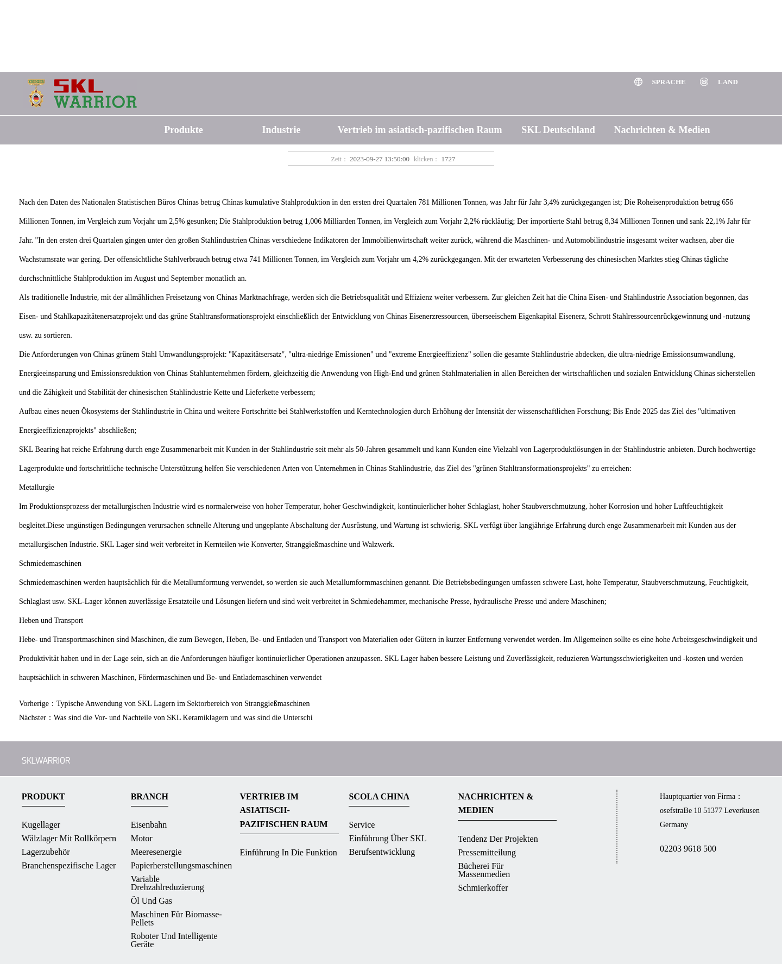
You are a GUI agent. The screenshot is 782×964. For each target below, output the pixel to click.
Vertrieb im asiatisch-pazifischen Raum (420, 129)
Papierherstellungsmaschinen (181, 865)
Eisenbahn (149, 825)
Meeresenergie (156, 852)
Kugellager (41, 825)
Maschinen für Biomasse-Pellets (176, 918)
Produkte (183, 129)
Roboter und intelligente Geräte (174, 940)
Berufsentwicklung (382, 852)
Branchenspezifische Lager (69, 865)
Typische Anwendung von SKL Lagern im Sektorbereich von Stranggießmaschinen (183, 704)
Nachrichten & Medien (662, 129)
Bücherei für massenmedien (484, 870)
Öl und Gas (151, 901)
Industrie (281, 129)
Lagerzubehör (46, 852)
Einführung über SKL (387, 838)
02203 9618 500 (688, 848)
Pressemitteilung (487, 852)
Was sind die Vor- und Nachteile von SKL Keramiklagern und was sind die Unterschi (183, 718)
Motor (142, 838)
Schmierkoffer (483, 888)
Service (362, 825)
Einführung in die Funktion (288, 852)
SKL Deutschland (558, 129)
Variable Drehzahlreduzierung (167, 883)
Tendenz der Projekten (498, 839)
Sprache (670, 82)
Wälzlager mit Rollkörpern (69, 838)
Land (728, 82)
